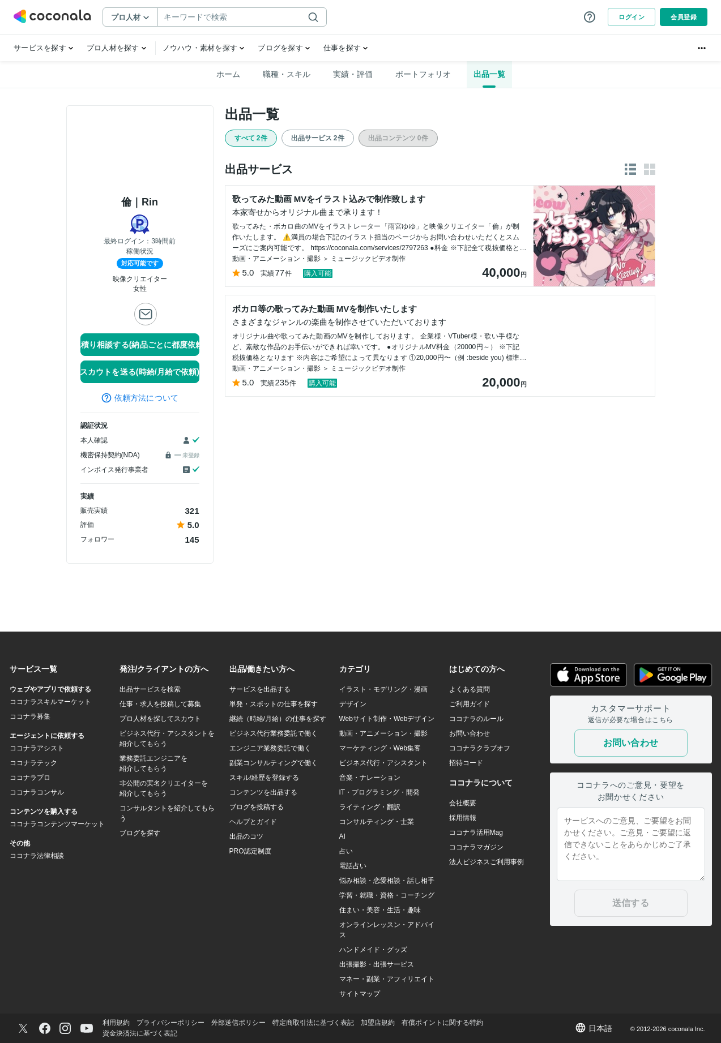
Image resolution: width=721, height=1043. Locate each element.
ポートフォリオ (423, 74)
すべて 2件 (250, 138)
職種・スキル (286, 74)
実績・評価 (353, 74)
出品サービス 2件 (317, 138)
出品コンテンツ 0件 (398, 138)
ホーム (228, 74)
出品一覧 (489, 74)
